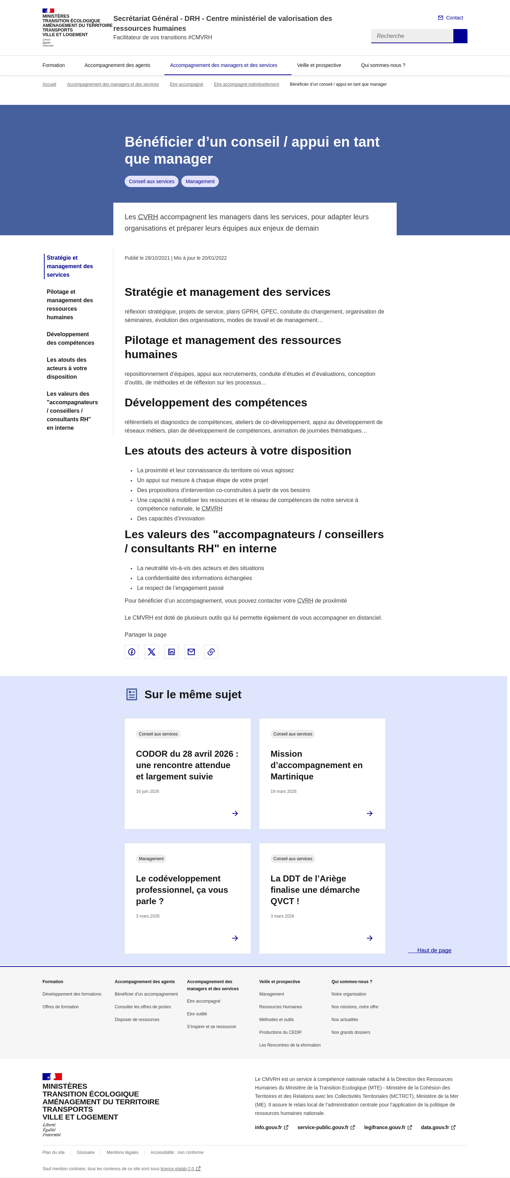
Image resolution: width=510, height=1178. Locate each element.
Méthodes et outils (276, 1019)
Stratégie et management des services (70, 266)
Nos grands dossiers (351, 1032)
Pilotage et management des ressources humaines (70, 304)
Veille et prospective (319, 65)
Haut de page (434, 950)
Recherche (460, 36)
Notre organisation (349, 994)
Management (200, 181)
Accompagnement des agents (117, 65)
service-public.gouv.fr (323, 1127)
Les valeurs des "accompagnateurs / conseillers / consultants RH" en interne (72, 411)
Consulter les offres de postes (143, 1006)
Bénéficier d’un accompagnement (146, 994)
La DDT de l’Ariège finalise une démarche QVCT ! (315, 890)
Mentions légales (122, 1152)
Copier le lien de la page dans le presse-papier (211, 652)
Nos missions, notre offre (355, 1006)
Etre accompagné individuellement (246, 84)
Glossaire (86, 1152)
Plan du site (53, 1152)
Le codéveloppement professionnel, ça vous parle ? (182, 890)
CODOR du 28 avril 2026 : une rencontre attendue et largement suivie (187, 765)
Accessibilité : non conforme (177, 1152)
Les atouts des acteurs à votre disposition (67, 368)
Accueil (49, 84)
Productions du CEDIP (280, 1032)
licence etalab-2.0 (177, 1168)
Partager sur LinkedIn (171, 652)
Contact (454, 18)
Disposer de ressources (137, 1019)
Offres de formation (60, 1006)
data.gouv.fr (435, 1127)
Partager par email (191, 652)
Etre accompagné (186, 84)
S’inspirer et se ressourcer (211, 1026)
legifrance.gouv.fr (384, 1127)
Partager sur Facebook (132, 652)
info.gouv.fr (268, 1127)
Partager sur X (151, 652)
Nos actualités (345, 1019)
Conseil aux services (151, 181)
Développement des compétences (70, 338)
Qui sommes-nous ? (383, 65)
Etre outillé (197, 1013)
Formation (53, 65)
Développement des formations (71, 994)
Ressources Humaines (280, 1006)
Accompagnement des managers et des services (223, 65)
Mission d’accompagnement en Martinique (317, 765)
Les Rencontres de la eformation (290, 1045)
